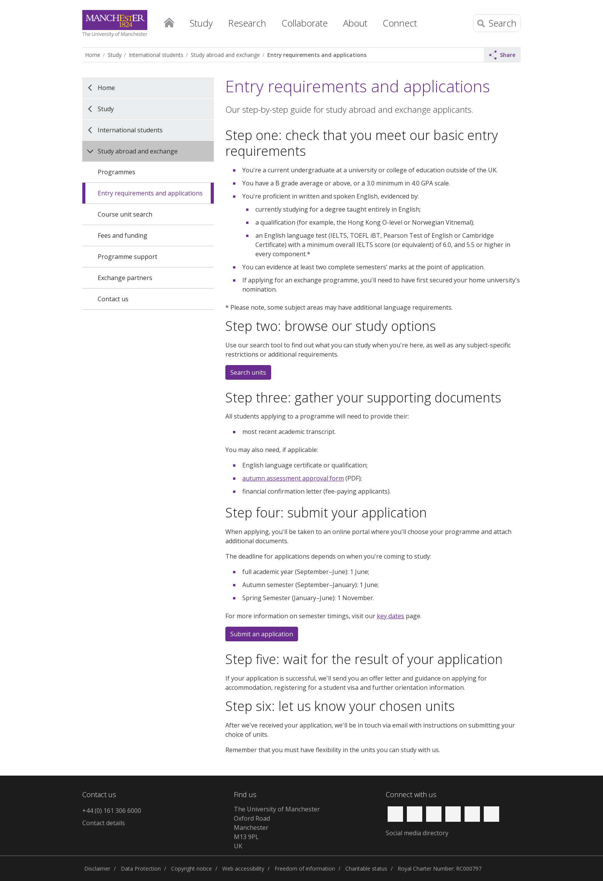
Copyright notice (191, 868)
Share (502, 55)
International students (156, 54)
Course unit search (125, 214)
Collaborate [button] (305, 23)
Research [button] (247, 23)
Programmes (116, 172)
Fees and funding (122, 235)
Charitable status (366, 868)
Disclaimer (97, 868)
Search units (248, 372)
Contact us (113, 299)
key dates (390, 616)
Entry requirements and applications (316, 54)
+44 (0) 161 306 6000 (111, 810)
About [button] (355, 23)
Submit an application (261, 634)
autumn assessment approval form (293, 478)
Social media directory (417, 833)
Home (168, 21)
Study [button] (201, 23)
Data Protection (141, 868)
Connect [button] (400, 23)
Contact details (103, 823)
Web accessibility (243, 868)
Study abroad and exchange (225, 54)
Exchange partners (125, 278)
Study (115, 54)
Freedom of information (305, 868)
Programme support (127, 256)
